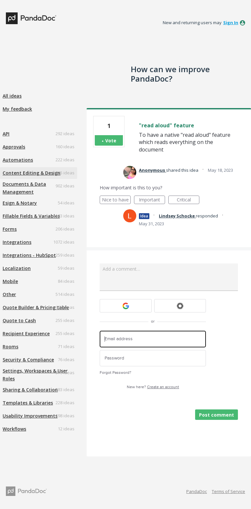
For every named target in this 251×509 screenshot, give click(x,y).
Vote (110, 140)
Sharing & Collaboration (30, 390)
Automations (18, 160)
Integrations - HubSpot (29, 255)
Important (152, 200)
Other (9, 294)
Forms (10, 229)
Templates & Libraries (28, 403)
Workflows (14, 429)
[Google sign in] (126, 305)
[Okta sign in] (180, 305)
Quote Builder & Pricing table (36, 307)
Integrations (17, 242)
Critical (188, 200)
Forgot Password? (115, 372)
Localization (17, 268)
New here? (153, 387)
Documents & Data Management (24, 188)
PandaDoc (196, 491)
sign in (230, 22)
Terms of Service (228, 491)
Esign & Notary (20, 203)
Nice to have (116, 200)
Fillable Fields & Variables (31, 216)
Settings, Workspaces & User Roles (35, 375)
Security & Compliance (28, 360)
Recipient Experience (26, 333)
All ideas (12, 96)
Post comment (216, 415)
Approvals (14, 147)
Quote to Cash (19, 320)
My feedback (17, 109)
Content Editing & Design (31, 173)
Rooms (10, 346)
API (6, 134)
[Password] (153, 358)
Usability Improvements (30, 416)
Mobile (10, 281)
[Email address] (153, 339)
